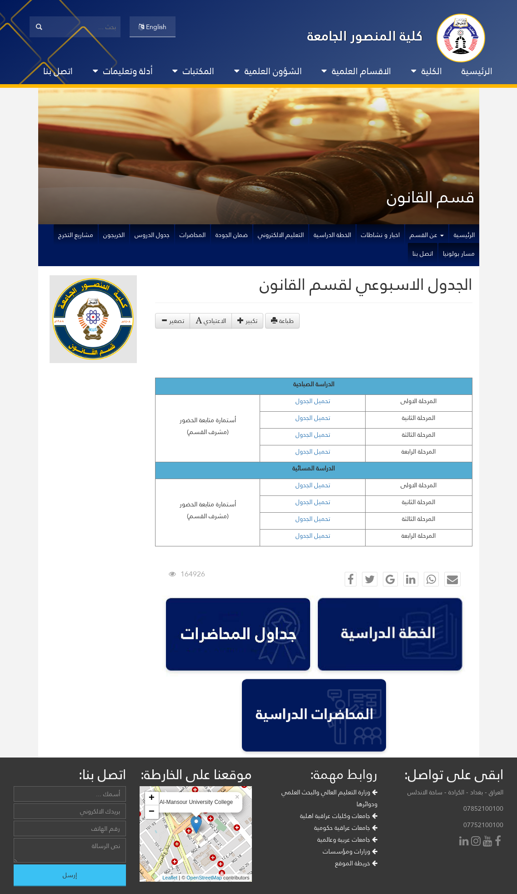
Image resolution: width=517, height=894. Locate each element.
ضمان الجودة (232, 235)
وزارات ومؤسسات (350, 851)
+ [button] (152, 798)
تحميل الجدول (313, 401)
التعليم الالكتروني (281, 235)
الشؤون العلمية (268, 71)
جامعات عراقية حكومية (345, 827)
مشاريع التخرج (75, 235)
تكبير (247, 321)
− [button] (152, 812)
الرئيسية (477, 71)
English (152, 27)
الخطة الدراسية (332, 235)
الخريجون (114, 235)
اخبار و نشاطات (380, 235)
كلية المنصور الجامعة (365, 35)
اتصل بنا (58, 71)
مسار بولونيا (459, 253)
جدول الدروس (152, 235)
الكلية (426, 71)
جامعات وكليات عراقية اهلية (338, 816)
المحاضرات (193, 235)
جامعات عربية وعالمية (347, 839)
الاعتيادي (211, 321)
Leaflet (169, 877)
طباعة (282, 321)
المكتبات (193, 71)
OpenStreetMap (204, 877)
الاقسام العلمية (356, 71)
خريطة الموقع (356, 863)
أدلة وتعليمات (123, 71)
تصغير (172, 321)
